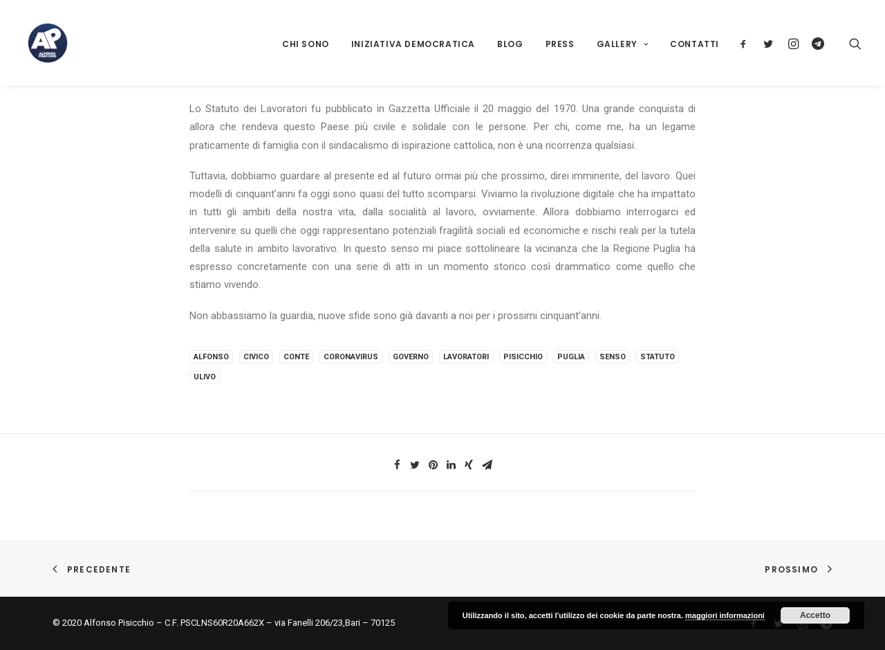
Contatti (694, 44)
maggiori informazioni (725, 615)
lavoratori (466, 356)
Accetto (815, 615)
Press (560, 44)
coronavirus (351, 356)
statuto (657, 356)
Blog (510, 44)
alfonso (211, 356)
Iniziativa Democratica (413, 44)
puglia (571, 356)
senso (612, 356)
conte (296, 356)
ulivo (205, 376)
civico (256, 356)
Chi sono (305, 44)
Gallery (623, 44)
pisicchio (523, 356)
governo (411, 356)
